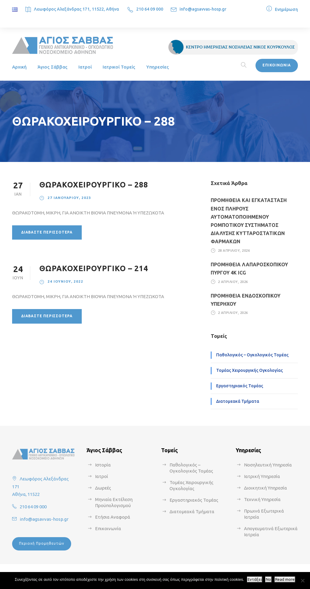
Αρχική (19, 66)
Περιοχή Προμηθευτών (41, 543)
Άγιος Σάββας (53, 66)
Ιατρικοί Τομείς (119, 66)
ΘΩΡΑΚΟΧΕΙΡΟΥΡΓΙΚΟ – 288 (93, 184)
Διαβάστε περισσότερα (47, 232)
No (268, 579)
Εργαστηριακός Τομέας (239, 385)
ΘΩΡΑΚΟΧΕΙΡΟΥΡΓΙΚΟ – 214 (93, 268)
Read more (285, 579)
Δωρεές (103, 487)
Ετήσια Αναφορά (112, 517)
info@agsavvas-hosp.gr (203, 9)
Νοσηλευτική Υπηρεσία (268, 464)
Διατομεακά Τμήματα (237, 401)
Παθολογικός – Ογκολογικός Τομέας (252, 354)
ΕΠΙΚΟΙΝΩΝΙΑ (276, 65)
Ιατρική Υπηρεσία (262, 476)
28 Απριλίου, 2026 (234, 250)
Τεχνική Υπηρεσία (262, 499)
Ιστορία (103, 464)
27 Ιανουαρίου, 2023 (69, 198)
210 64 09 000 (149, 9)
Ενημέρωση (286, 9)
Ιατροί (85, 66)
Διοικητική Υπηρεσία (265, 487)
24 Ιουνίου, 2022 (65, 281)
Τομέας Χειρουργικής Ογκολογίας (249, 370)
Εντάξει (255, 579)
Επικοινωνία (108, 528)
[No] (302, 580)
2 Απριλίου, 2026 (233, 281)
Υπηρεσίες (157, 66)
